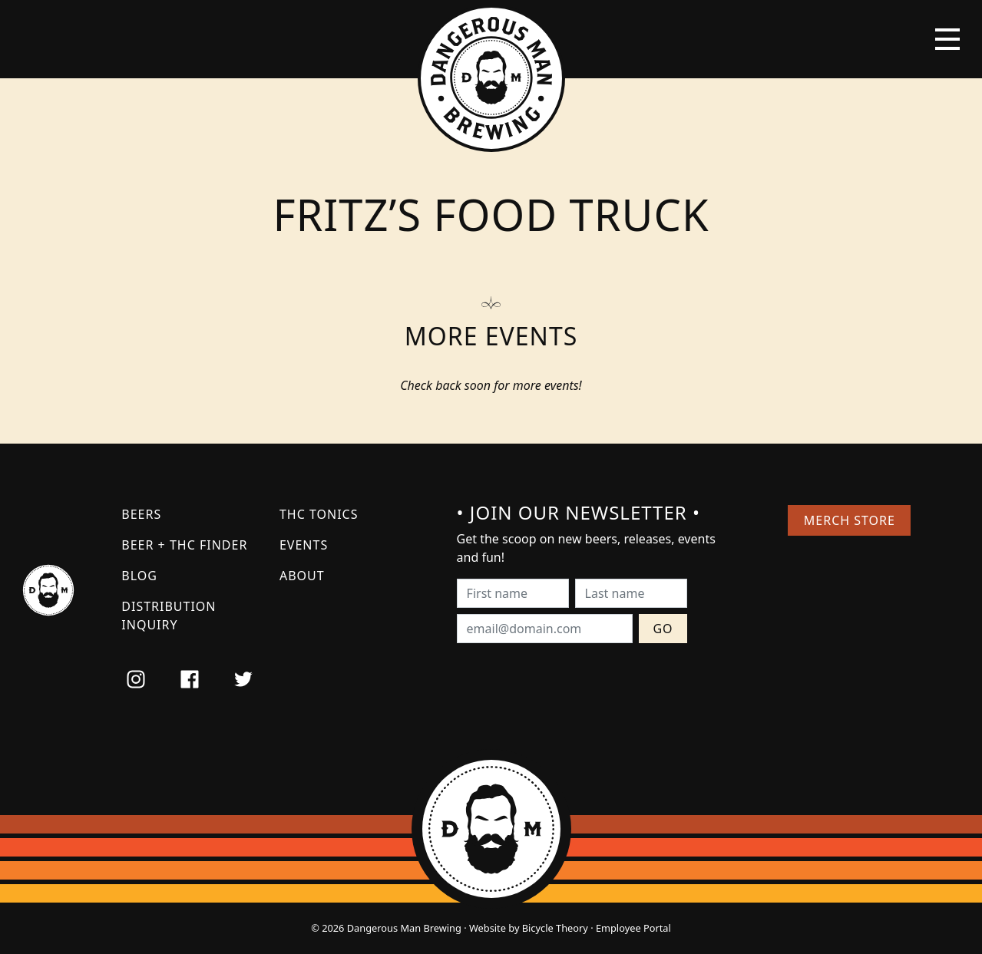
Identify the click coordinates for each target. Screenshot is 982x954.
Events (303, 544)
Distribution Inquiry (168, 615)
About (302, 575)
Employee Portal (633, 928)
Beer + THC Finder (184, 544)
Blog (139, 575)
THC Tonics (319, 514)
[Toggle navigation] (947, 39)
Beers (141, 514)
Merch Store (849, 520)
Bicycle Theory (555, 928)
